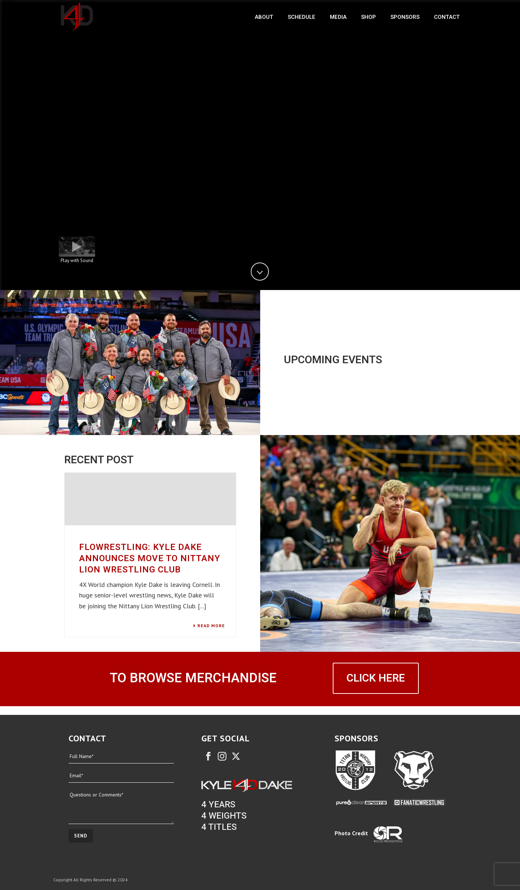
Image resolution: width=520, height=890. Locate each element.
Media (338, 17)
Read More (209, 626)
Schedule (301, 17)
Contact (447, 17)
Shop (368, 17)
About (264, 17)
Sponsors (404, 17)
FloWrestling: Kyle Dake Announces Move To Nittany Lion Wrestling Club (149, 558)
